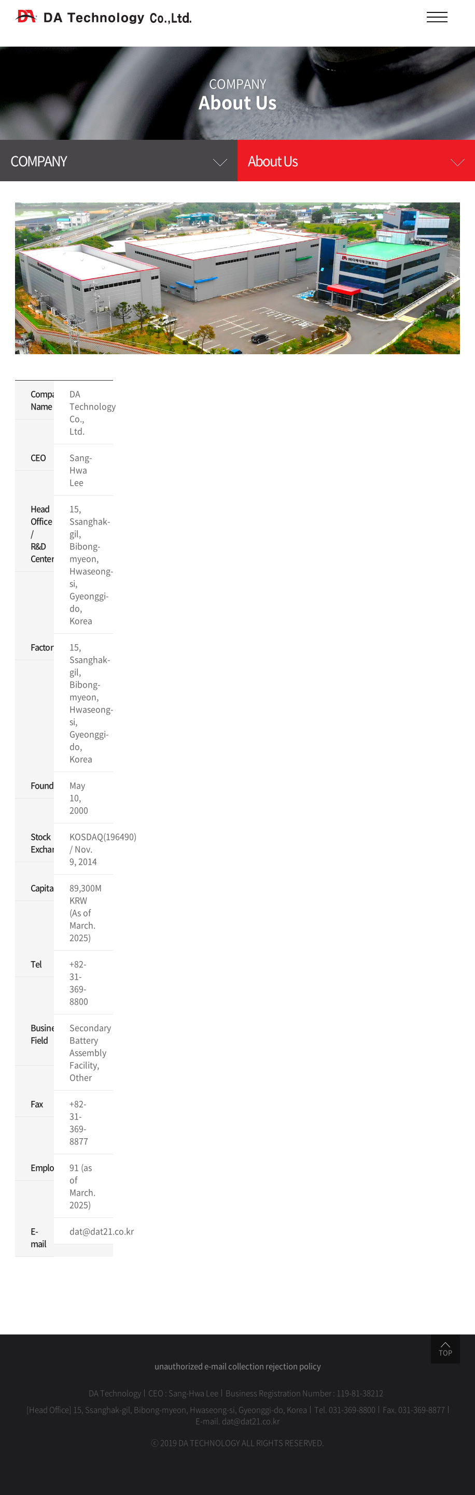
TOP (445, 1349)
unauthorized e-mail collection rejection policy (238, 1366)
